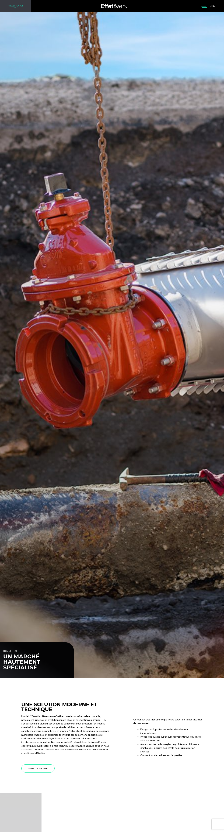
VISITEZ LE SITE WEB (38, 768)
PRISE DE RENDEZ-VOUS (15, 6)
